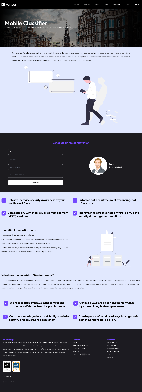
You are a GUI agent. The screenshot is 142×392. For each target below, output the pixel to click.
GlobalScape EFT (113, 348)
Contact (127, 4)
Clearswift (110, 357)
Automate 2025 (112, 342)
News (106, 4)
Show (88, 354)
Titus (108, 354)
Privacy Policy (7, 376)
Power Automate (113, 351)
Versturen (35, 183)
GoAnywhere (111, 345)
